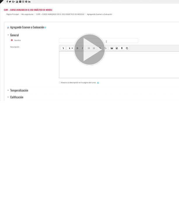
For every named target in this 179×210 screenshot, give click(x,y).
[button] (89, 50)
